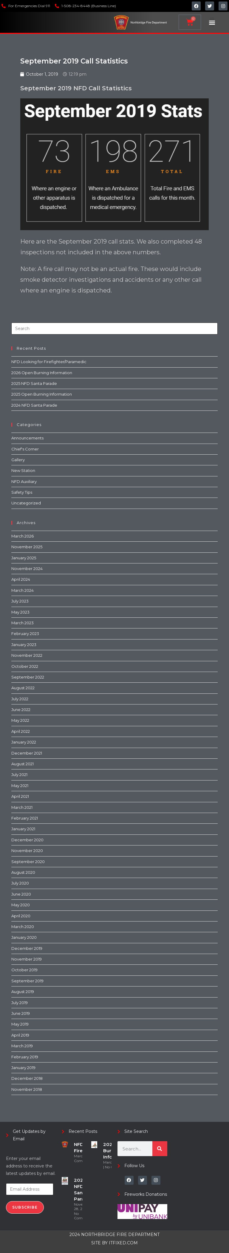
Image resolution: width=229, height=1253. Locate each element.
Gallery (18, 459)
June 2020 (21, 894)
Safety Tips (21, 492)
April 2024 (20, 579)
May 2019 (20, 1024)
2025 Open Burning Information (41, 394)
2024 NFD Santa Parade (34, 405)
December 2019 (26, 948)
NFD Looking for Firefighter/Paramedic (48, 361)
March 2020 (22, 926)
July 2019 (19, 1002)
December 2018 (27, 1078)
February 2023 (25, 633)
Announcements (27, 438)
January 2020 (24, 937)
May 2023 (20, 612)
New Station (23, 470)
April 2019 (20, 1035)
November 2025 (26, 546)
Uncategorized (26, 503)
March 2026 (22, 536)
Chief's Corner (25, 449)
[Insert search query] (114, 328)
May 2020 (20, 904)
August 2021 (22, 763)
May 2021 (19, 785)
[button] (212, 22)
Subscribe (25, 1207)
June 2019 (20, 1013)
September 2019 (27, 980)
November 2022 (26, 655)
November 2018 (26, 1089)
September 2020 (28, 861)
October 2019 (24, 969)
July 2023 (20, 601)
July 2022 (19, 698)
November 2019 (26, 959)
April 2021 (20, 796)
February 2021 (24, 818)
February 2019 (24, 1056)
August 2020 (23, 872)
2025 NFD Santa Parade (34, 383)
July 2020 (20, 883)
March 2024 (22, 590)
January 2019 (23, 1067)
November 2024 (27, 568)
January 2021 (23, 828)
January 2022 (23, 742)
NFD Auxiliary (24, 481)
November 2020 (27, 850)
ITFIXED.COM (123, 1243)
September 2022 (27, 677)
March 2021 (22, 807)
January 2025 (23, 557)
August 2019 (22, 991)
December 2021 (26, 753)
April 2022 (20, 731)
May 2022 (20, 720)
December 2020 (27, 839)
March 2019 (22, 1045)
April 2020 (20, 915)
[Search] (159, 1148)
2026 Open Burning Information (41, 372)
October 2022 (24, 666)
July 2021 (19, 774)
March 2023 (22, 622)
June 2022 (20, 709)
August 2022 (23, 687)
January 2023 (23, 644)
